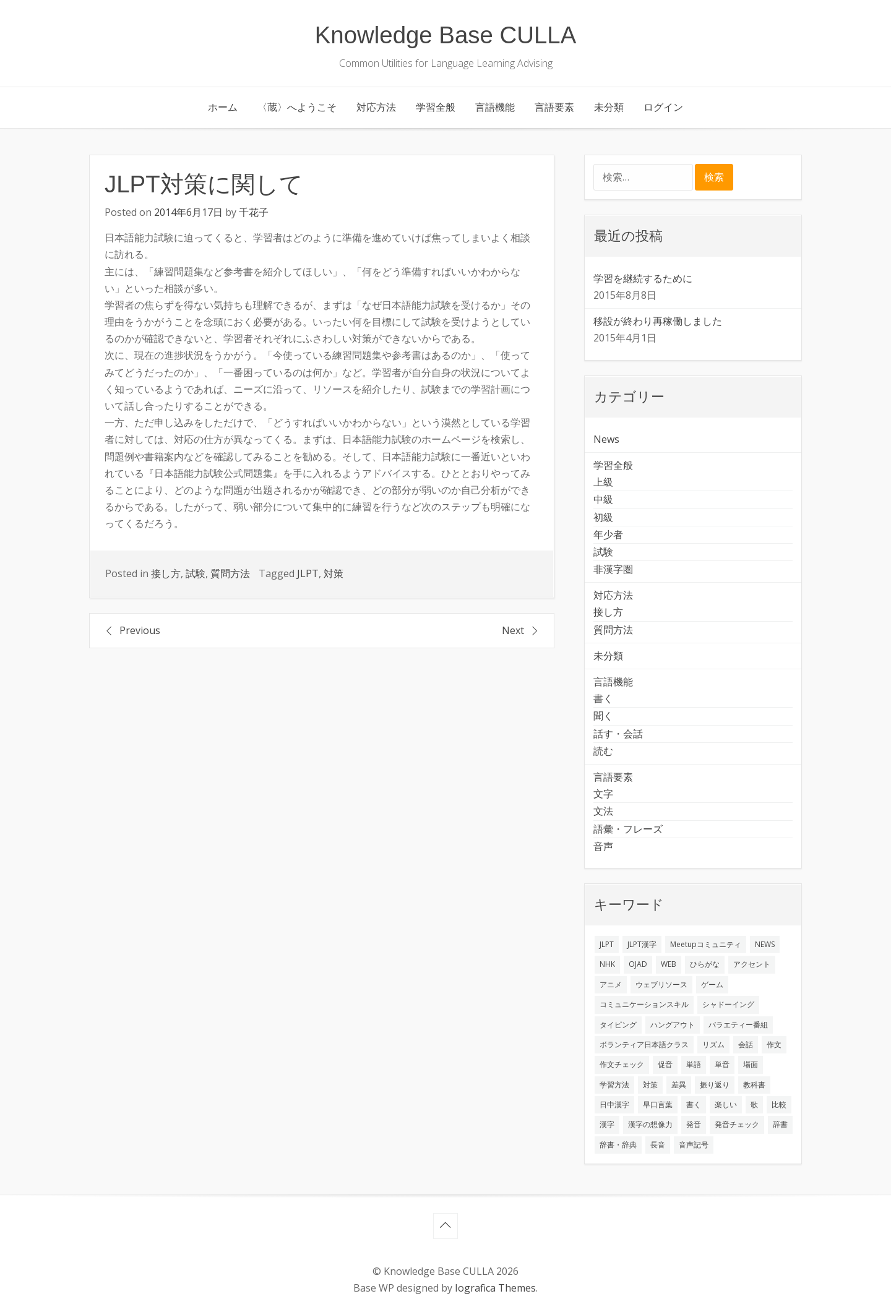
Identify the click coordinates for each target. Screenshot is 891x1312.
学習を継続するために (642, 278)
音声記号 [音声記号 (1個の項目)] (693, 1144)
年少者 (608, 534)
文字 (603, 793)
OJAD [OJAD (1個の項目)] (638, 964)
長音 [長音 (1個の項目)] (657, 1144)
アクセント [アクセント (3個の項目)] (751, 964)
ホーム (223, 107)
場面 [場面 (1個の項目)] (750, 1064)
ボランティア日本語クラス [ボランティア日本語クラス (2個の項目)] (644, 1044)
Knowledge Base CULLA (446, 35)
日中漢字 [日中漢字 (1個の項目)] (614, 1104)
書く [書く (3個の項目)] (693, 1104)
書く (603, 698)
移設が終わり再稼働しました (657, 321)
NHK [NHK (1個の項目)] (607, 964)
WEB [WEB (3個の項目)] (668, 964)
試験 (195, 573)
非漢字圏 (613, 569)
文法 (603, 811)
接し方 (166, 573)
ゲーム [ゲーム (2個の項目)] (712, 984)
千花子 (254, 212)
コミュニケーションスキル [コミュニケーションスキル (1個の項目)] (644, 1004)
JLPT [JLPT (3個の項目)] (607, 944)
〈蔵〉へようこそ (297, 107)
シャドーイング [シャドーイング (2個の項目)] (728, 1004)
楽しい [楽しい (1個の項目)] (726, 1104)
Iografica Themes (495, 1288)
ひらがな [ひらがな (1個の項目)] (705, 964)
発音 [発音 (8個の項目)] (693, 1124)
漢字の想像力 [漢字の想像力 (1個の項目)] (650, 1124)
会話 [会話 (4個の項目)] (745, 1044)
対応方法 (376, 107)
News (606, 439)
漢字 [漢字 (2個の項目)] (607, 1124)
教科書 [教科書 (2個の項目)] (754, 1084)
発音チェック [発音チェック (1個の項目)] (737, 1124)
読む (603, 751)
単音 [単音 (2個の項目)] (722, 1064)
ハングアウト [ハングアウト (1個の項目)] (672, 1024)
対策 (333, 573)
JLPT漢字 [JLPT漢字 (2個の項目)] (641, 944)
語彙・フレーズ (628, 829)
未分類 (609, 107)
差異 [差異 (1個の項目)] (678, 1084)
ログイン (663, 107)
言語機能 (495, 107)
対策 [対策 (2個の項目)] (650, 1084)
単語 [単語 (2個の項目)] (693, 1064)
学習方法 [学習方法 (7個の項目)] (614, 1084)
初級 (603, 517)
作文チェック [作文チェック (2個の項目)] (622, 1064)
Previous (139, 630)
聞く (603, 715)
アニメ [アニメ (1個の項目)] (611, 984)
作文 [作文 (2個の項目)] (774, 1044)
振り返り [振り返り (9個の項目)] (715, 1084)
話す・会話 (618, 733)
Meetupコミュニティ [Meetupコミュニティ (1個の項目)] (705, 944)
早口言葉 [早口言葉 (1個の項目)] (658, 1104)
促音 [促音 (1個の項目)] (665, 1064)
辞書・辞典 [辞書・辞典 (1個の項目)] (618, 1144)
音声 (603, 846)
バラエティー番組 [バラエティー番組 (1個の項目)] (738, 1024)
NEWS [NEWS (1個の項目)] (765, 944)
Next (513, 630)
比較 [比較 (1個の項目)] (779, 1104)
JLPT (308, 573)
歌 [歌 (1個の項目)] (754, 1104)
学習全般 (435, 107)
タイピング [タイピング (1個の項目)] (618, 1024)
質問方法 (230, 573)
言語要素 (554, 107)
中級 (603, 499)
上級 (603, 482)
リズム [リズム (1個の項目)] (713, 1044)
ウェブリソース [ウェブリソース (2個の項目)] (661, 984)
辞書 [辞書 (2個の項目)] (780, 1124)
